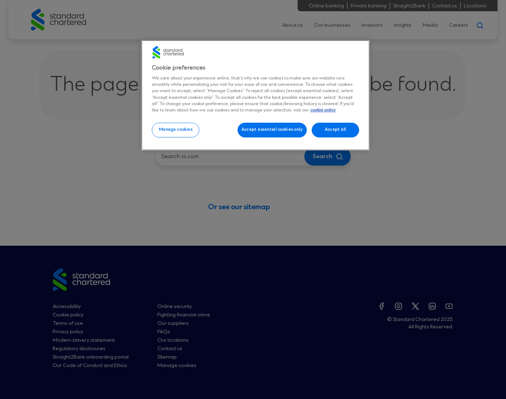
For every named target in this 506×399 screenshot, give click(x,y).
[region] (255, 95)
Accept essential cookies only (272, 129)
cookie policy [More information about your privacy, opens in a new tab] (323, 110)
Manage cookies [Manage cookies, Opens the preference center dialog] (176, 129)
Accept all (335, 129)
